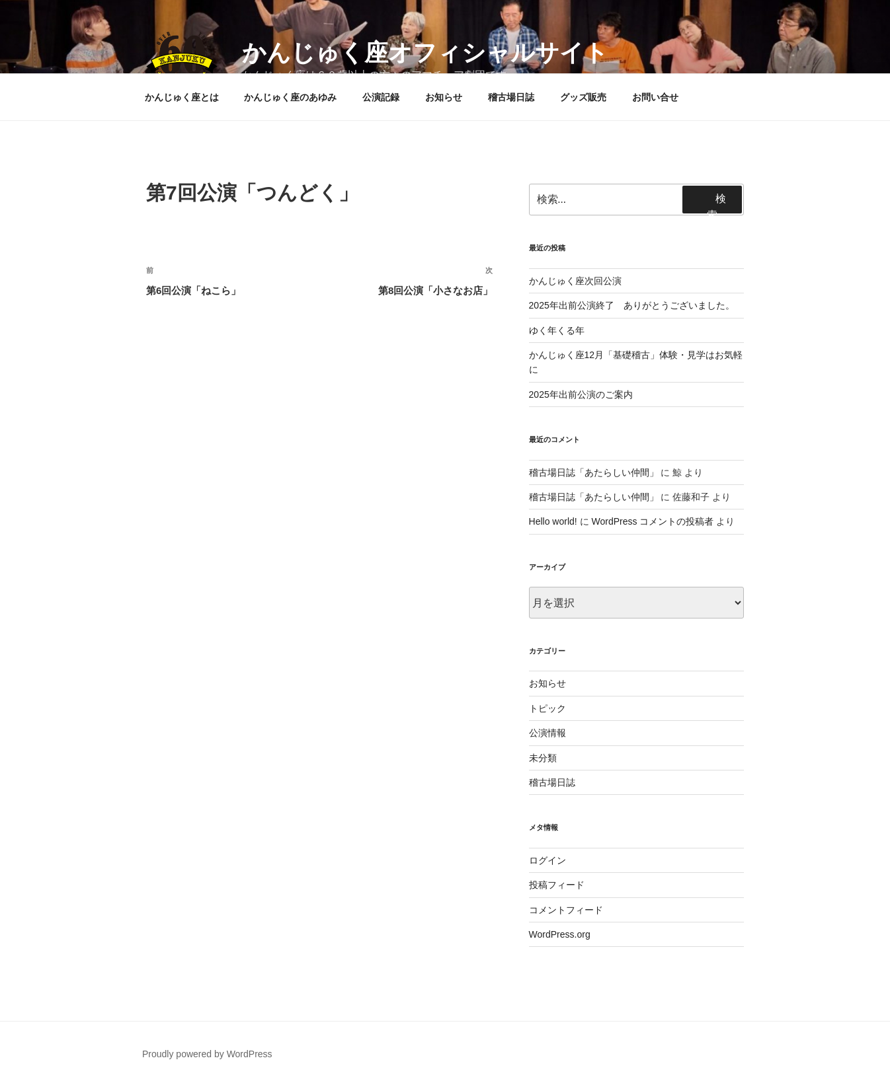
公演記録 (380, 97)
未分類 (543, 758)
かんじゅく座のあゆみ (290, 97)
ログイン (547, 860)
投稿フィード (557, 884)
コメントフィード (566, 910)
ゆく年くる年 (557, 330)
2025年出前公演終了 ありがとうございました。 (632, 305)
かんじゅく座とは (182, 97)
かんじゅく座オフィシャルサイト (425, 52)
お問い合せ (655, 97)
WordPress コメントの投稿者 (652, 521)
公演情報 (547, 733)
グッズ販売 (583, 97)
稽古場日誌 (511, 97)
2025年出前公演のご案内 (581, 394)
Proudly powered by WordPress (207, 1054)
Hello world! (553, 521)
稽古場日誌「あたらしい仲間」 (594, 472)
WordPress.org (559, 934)
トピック (547, 708)
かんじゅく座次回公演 (575, 281)
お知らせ (443, 97)
